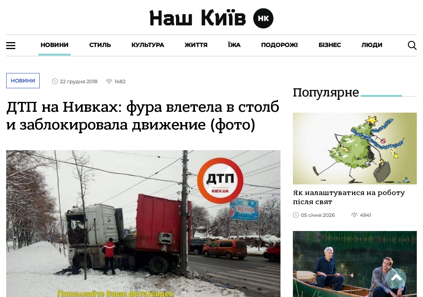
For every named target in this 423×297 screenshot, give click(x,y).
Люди (372, 45)
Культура (147, 45)
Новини (54, 45)
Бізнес (329, 45)
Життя (196, 45)
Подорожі (279, 45)
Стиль (100, 45)
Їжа (234, 45)
